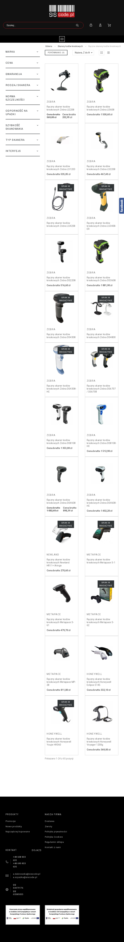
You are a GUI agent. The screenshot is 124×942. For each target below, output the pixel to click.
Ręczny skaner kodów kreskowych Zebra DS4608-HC (102, 503)
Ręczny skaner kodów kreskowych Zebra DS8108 (61, 441)
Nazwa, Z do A (82, 52)
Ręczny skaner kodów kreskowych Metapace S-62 (100, 622)
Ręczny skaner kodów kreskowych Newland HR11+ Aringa (58, 562)
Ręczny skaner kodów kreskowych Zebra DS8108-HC (102, 443)
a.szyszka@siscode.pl (25, 877)
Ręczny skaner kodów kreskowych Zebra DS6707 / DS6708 (101, 388)
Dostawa (49, 821)
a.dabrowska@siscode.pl (26, 874)
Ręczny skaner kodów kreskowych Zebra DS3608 (101, 279)
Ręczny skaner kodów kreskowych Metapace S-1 (101, 561)
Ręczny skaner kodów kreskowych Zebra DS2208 (61, 279)
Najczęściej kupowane (18, 831)
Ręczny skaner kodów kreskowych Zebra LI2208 (60, 108)
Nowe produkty (14, 826)
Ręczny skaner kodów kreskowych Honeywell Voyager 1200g (99, 741)
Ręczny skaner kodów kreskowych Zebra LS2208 (101, 168)
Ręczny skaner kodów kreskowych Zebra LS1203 (61, 168)
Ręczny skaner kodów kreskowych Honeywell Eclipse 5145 (99, 682)
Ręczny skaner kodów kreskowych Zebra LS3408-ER (101, 226)
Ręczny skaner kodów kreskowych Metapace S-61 (60, 622)
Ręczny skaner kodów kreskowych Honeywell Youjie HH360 (59, 741)
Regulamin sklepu (54, 842)
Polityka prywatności (56, 831)
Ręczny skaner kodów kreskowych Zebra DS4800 (101, 336)
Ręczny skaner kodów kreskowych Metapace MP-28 (61, 682)
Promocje (11, 821)
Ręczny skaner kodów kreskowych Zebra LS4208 (61, 224)
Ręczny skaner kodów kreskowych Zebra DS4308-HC (62, 388)
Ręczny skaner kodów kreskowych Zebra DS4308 (61, 336)
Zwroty (48, 826)
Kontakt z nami (53, 847)
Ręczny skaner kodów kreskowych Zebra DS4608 (61, 501)
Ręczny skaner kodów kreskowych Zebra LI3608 (100, 108)
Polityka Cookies (54, 837)
